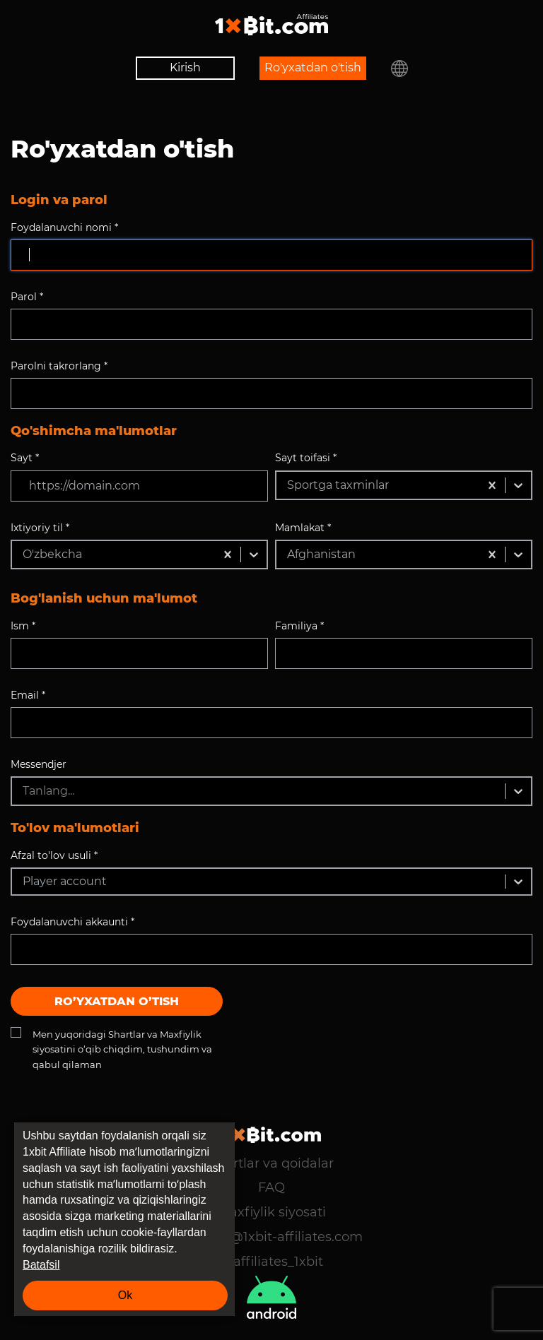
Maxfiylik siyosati (272, 1212)
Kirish (185, 67)
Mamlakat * (303, 527)
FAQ (271, 1187)
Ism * (23, 625)
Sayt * (25, 457)
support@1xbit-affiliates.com (271, 1237)
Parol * (27, 296)
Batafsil (41, 1265)
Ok (125, 1295)
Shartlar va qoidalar (271, 1163)
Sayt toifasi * (306, 457)
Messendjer (38, 764)
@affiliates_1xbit (271, 1261)
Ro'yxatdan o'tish (312, 67)
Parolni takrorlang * (59, 366)
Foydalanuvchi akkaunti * (72, 921)
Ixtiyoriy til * (40, 527)
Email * (28, 695)
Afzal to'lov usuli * (54, 855)
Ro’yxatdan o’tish (116, 1001)
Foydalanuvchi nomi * (64, 227)
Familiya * (299, 625)
